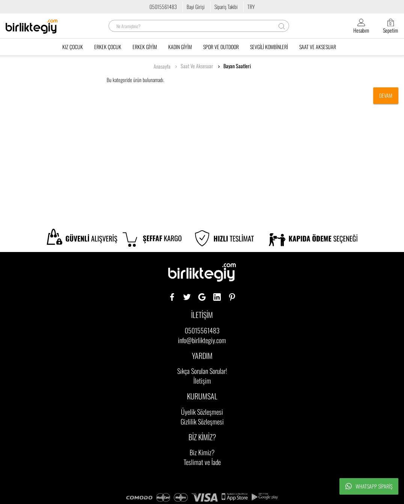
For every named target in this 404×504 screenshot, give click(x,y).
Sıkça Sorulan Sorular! (202, 371)
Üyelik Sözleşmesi (202, 412)
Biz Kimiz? (202, 452)
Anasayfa (162, 66)
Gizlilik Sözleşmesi (202, 421)
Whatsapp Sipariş (368, 486)
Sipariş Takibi (226, 6)
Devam (385, 95)
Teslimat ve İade (202, 462)
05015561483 (163, 6)
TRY (251, 6)
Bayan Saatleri (237, 66)
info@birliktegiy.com (202, 340)
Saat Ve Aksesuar (197, 66)
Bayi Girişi (196, 6)
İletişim (202, 381)
